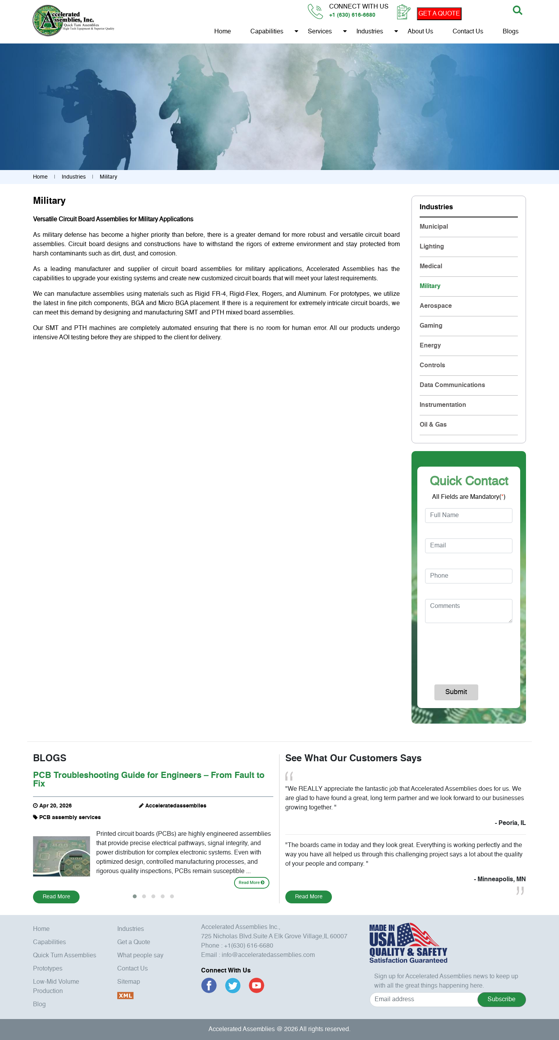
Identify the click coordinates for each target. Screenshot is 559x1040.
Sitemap (128, 982)
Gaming (431, 326)
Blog (39, 1005)
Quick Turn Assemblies (64, 956)
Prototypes (47, 969)
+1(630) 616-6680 (248, 946)
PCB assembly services (70, 817)
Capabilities (266, 32)
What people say (140, 956)
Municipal (434, 227)
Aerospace (436, 306)
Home (222, 32)
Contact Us (467, 32)
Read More (252, 882)
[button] (134, 896)
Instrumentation (443, 405)
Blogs (510, 32)
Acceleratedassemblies (176, 806)
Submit (456, 692)
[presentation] (476, 650)
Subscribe (502, 1000)
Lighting (432, 247)
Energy (430, 346)
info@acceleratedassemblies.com (268, 955)
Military (430, 286)
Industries (369, 32)
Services (319, 32)
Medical (431, 267)
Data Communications (452, 385)
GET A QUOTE (439, 14)
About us (420, 32)
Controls (432, 366)
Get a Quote (133, 942)
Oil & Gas (433, 425)
